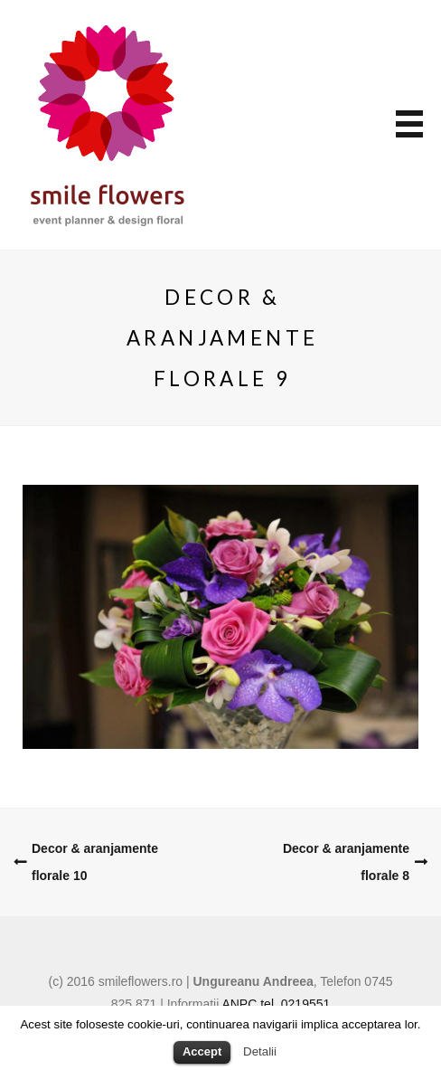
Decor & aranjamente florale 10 (95, 862)
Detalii (260, 1051)
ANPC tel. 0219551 (275, 1004)
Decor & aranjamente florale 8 (346, 862)
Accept (202, 1051)
